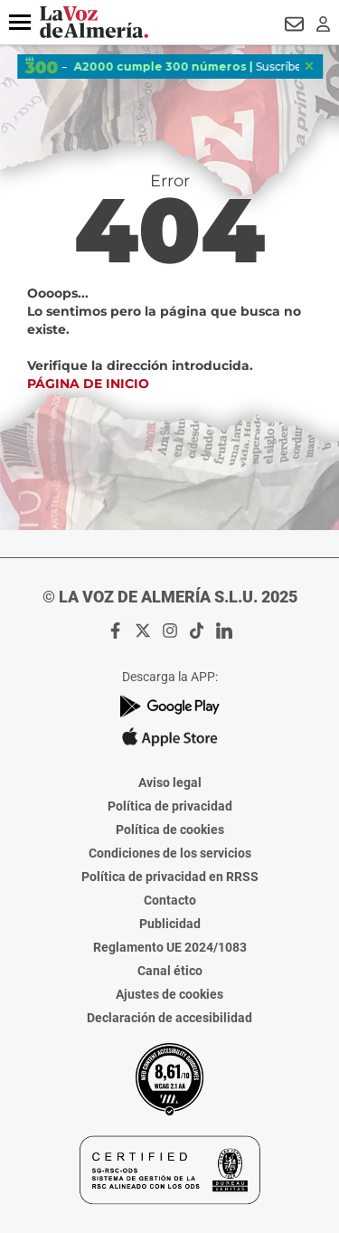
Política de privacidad (170, 806)
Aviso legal (170, 782)
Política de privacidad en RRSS (170, 876)
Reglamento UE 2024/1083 (170, 947)
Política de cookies (170, 829)
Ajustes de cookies (169, 994)
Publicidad (170, 923)
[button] (20, 22)
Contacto (170, 900)
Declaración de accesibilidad (169, 1017)
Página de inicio (88, 383)
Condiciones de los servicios (170, 853)
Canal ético (169, 970)
